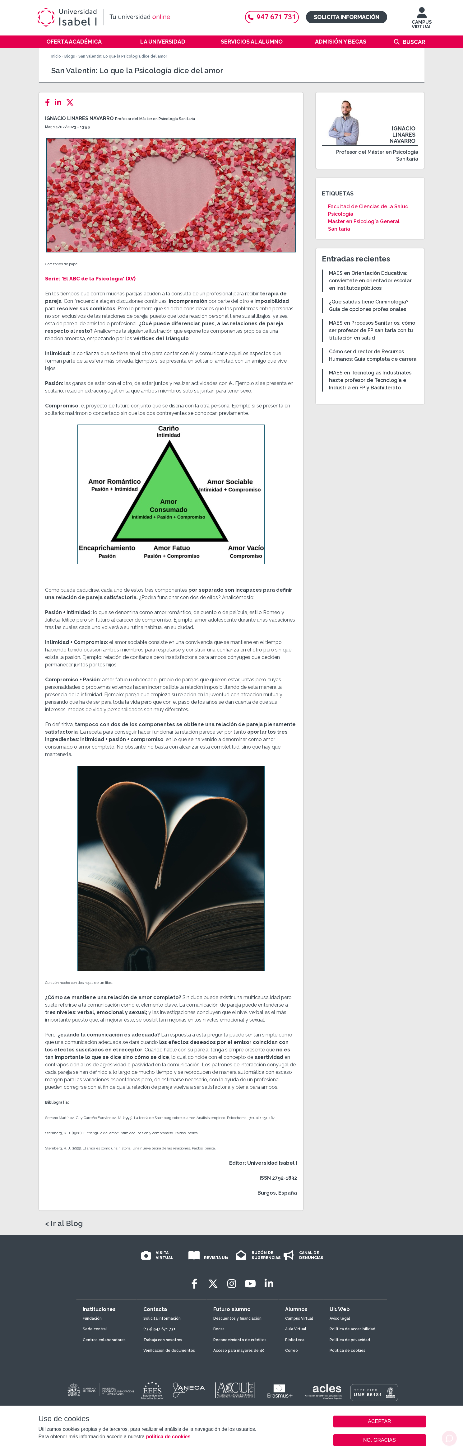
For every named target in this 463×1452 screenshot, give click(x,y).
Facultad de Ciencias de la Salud (368, 206)
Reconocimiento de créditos (239, 1340)
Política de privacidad (350, 1340)
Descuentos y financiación (237, 1318)
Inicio (56, 56)
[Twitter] (71, 102)
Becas (219, 1329)
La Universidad (162, 41)
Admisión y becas (340, 41)
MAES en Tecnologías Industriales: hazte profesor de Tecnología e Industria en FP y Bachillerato (371, 380)
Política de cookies (347, 1350)
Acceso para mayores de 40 (239, 1350)
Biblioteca (294, 1340)
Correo (291, 1350)
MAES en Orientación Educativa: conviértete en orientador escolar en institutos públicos (370, 280)
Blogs (69, 56)
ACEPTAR (379, 1421)
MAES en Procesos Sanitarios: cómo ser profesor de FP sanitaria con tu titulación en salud (372, 330)
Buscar (414, 42)
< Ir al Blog (64, 1223)
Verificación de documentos (169, 1350)
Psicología (340, 214)
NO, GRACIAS (379, 1440)
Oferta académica (74, 41)
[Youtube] (250, 1284)
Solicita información (346, 17)
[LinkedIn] (60, 102)
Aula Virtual (295, 1329)
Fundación (92, 1318)
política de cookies (168, 1436)
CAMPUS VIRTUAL (422, 21)
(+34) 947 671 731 (159, 1329)
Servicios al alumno (252, 41)
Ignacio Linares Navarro (79, 118)
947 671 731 (272, 17)
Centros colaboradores (104, 1340)
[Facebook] (49, 102)
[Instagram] (231, 1284)
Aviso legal (340, 1318)
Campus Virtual (299, 1318)
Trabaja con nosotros (162, 1340)
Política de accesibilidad (352, 1329)
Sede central (95, 1329)
